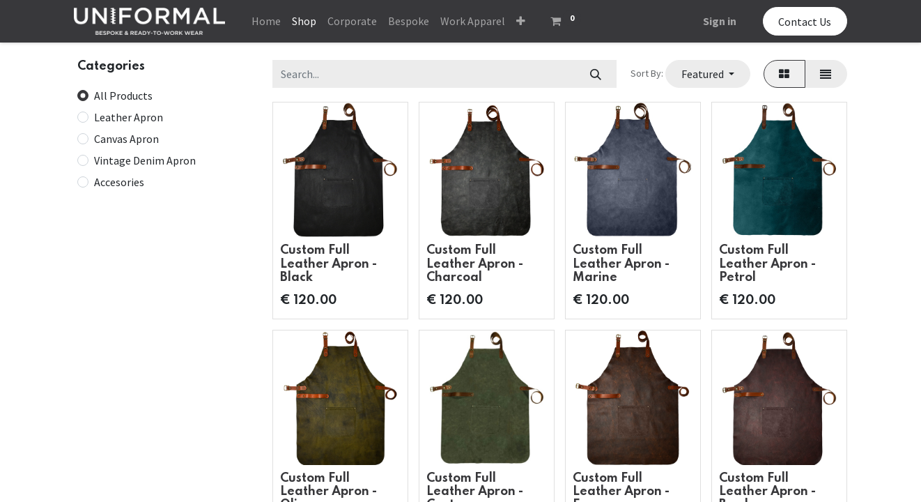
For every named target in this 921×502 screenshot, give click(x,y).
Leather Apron (128, 117)
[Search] (595, 74)
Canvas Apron (126, 139)
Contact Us (804, 22)
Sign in (719, 21)
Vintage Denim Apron (145, 160)
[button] (521, 21)
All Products (123, 95)
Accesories (119, 182)
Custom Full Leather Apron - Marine (621, 263)
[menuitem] (266, 21)
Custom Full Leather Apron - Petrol (767, 263)
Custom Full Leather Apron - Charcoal (474, 263)
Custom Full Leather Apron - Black (328, 263)
